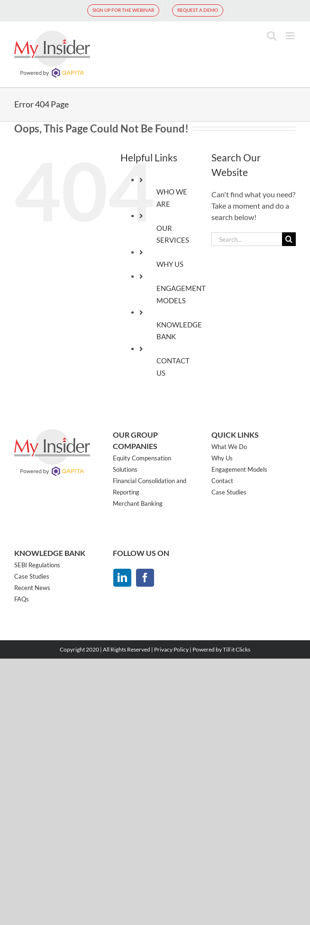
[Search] (289, 239)
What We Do (229, 446)
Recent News (32, 587)
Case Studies (228, 492)
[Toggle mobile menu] (291, 36)
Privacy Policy (171, 649)
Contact (222, 481)
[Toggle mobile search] (271, 36)
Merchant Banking (138, 503)
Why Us (222, 458)
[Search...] (246, 239)
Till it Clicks (236, 649)
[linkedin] (122, 578)
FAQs (21, 599)
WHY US (169, 264)
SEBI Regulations (37, 565)
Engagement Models (239, 469)
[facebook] (145, 578)
